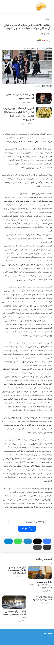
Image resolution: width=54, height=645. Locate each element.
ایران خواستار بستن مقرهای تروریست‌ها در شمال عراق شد (16, 570)
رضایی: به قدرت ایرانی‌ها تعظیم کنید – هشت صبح (20, 96)
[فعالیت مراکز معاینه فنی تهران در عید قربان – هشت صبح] (14, 602)
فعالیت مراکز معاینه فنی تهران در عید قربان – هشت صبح (14, 614)
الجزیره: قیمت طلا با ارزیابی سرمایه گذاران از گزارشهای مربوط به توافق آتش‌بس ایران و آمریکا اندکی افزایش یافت (18, 114)
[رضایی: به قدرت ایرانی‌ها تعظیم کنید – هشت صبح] (44, 98)
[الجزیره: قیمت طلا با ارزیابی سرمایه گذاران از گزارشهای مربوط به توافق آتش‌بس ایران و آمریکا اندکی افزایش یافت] (44, 112)
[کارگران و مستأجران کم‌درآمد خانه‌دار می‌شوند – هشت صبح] (40, 572)
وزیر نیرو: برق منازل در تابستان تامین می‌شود (42, 598)
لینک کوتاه (27, 528)
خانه (48, 19)
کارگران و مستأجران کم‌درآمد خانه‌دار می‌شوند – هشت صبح (40, 585)
